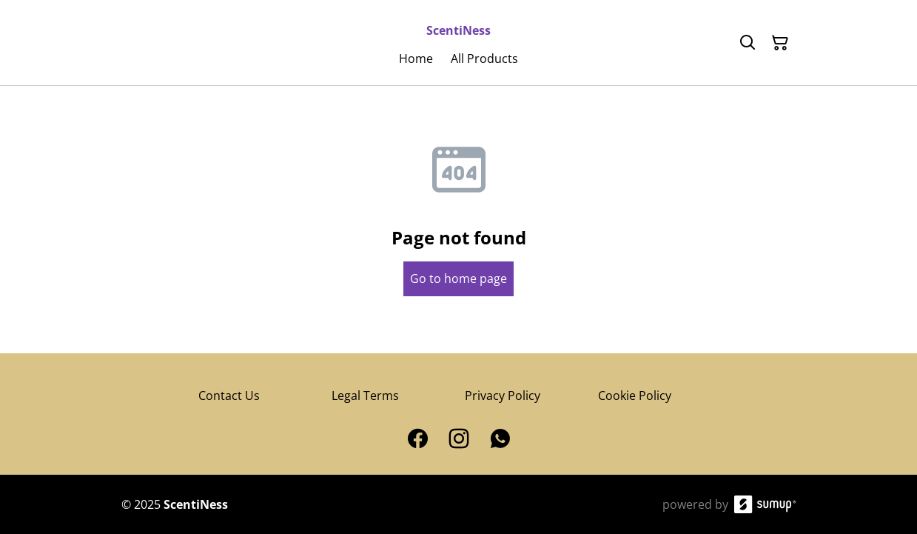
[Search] (747, 43)
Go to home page (458, 278)
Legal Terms (365, 395)
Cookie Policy (634, 395)
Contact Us (229, 395)
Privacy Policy (502, 395)
